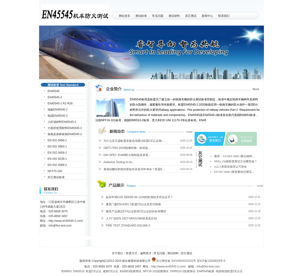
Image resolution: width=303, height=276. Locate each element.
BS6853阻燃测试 (130, 271)
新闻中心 (207, 16)
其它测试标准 (56, 177)
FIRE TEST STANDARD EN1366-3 (128, 225)
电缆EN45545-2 (58, 115)
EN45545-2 (55, 97)
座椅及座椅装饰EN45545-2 (65, 134)
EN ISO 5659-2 (57, 152)
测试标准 (141, 16)
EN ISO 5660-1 (57, 146)
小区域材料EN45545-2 (62, 122)
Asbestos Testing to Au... (118, 162)
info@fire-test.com (208, 266)
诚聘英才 (146, 253)
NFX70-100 (55, 171)
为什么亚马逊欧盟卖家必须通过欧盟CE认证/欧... (134, 140)
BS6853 (67, 271)
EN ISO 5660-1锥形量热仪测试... (234, 172)
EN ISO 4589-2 (57, 165)
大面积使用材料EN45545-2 (65, 128)
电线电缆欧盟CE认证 (229, 271)
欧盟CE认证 (93, 271)
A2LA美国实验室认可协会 (230, 166)
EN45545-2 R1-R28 (60, 103)
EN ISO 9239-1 (57, 158)
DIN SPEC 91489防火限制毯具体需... (127, 155)
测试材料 (174, 16)
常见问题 (157, 16)
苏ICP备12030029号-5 (211, 261)
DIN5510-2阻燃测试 (182, 271)
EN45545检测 (205, 271)
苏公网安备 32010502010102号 (174, 261)
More (256, 89)
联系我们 (224, 16)
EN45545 (53, 91)
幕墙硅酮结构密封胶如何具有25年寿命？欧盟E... (134, 169)
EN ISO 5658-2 (57, 140)
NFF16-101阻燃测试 (156, 271)
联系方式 (131, 253)
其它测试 (190, 16)
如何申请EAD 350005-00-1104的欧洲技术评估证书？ (139, 197)
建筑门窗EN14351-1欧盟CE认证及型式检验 (133, 204)
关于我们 (117, 253)
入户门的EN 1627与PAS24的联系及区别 (131, 218)
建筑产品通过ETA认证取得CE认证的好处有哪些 (136, 211)
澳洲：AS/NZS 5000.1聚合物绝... (234, 156)
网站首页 (124, 16)
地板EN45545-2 (58, 109)
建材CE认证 (110, 271)
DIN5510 (78, 271)
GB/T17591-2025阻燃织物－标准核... (126, 148)
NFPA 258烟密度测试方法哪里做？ (235, 161)
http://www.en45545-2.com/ (168, 266)
